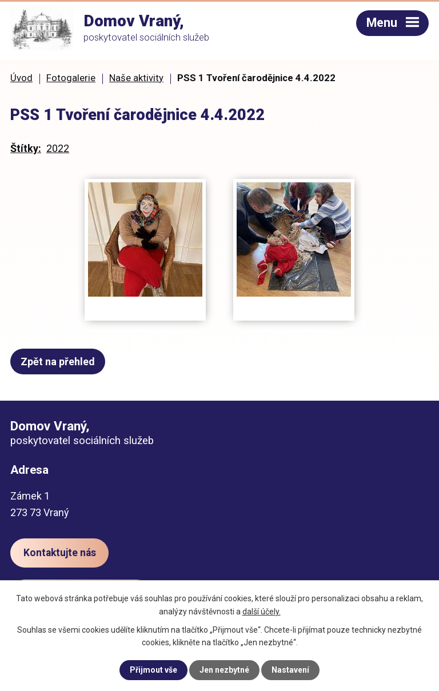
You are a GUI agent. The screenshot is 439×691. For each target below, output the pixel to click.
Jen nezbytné (224, 669)
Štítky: (25, 148)
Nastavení (290, 669)
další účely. (261, 611)
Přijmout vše (153, 669)
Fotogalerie (70, 78)
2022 (57, 148)
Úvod (21, 78)
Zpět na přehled (58, 362)
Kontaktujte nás (59, 552)
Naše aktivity (136, 78)
